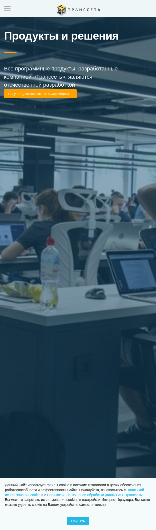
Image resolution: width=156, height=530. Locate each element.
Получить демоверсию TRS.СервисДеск (38, 94)
